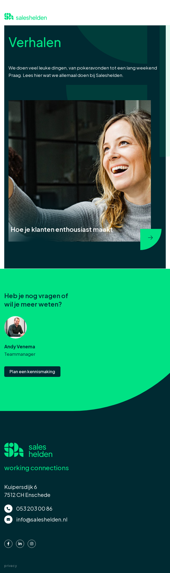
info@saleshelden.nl (41, 519)
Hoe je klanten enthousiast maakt (62, 229)
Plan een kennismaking (32, 371)
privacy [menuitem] (10, 566)
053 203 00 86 (34, 508)
